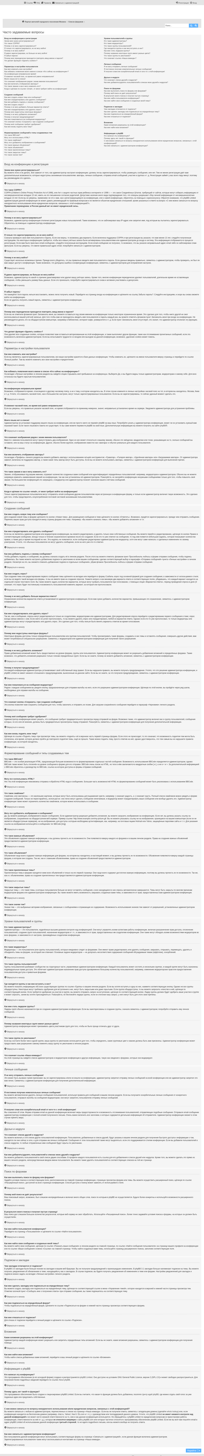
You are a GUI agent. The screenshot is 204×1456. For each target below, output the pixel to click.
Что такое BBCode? (12, 135)
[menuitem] (36, 3)
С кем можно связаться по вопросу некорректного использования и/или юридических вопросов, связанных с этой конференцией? (150, 142)
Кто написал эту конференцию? (117, 136)
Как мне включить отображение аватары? (21, 84)
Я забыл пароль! (11, 56)
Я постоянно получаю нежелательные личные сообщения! (128, 69)
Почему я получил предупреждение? (19, 117)
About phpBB (64, 1380)
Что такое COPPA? (12, 43)
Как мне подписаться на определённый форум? (123, 114)
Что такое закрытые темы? (15, 152)
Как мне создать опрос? (14, 105)
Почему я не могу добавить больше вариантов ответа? (26, 107)
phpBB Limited (86, 1377)
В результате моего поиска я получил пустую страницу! (126, 96)
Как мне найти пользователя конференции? (122, 98)
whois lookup (172, 1411)
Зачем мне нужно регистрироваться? (19, 41)
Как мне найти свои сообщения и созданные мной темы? (127, 101)
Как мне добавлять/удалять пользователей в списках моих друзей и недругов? (136, 82)
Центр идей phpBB (150, 1394)
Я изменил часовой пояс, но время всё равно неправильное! (29, 76)
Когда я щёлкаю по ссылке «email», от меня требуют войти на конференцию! (35, 89)
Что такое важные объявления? (17, 145)
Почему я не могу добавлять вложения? (20, 114)
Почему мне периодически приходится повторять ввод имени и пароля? (33, 58)
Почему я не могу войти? (14, 51)
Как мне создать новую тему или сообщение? (22, 97)
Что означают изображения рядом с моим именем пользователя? (31, 81)
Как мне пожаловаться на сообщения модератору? (25, 119)
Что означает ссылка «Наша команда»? (120, 58)
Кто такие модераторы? (113, 43)
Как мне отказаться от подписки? (117, 117)
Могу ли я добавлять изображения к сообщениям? (24, 142)
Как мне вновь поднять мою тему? (18, 127)
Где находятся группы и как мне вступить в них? (123, 48)
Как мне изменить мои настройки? (18, 69)
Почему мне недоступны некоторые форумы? (23, 112)
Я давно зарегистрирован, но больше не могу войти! (25, 53)
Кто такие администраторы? (115, 41)
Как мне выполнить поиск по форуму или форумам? (125, 91)
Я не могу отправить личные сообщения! (120, 66)
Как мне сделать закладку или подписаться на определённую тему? (131, 112)
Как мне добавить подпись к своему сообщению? (24, 102)
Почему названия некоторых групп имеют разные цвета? (127, 53)
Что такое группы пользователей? (117, 46)
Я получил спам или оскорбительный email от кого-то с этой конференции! (134, 71)
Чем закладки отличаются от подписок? (120, 109)
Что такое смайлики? (13, 140)
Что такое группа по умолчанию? (117, 56)
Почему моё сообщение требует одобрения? (22, 124)
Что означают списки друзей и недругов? (120, 80)
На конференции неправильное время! (20, 74)
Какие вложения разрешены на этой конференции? (125, 125)
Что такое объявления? (13, 147)
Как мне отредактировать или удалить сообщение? (25, 100)
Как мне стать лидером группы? (117, 51)
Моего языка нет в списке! (15, 79)
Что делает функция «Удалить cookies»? (20, 61)
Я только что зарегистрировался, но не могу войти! (25, 48)
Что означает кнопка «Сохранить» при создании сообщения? (29, 122)
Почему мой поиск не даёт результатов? (120, 93)
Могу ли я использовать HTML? (17, 137)
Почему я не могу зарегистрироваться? (20, 46)
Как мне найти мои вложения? (116, 127)
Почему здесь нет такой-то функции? (119, 138)
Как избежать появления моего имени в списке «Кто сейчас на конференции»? (36, 71)
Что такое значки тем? (13, 155)
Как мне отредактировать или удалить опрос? (23, 109)
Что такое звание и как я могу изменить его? (22, 86)
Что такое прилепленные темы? (17, 150)
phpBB (163, 426)
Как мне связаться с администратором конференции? (126, 146)
